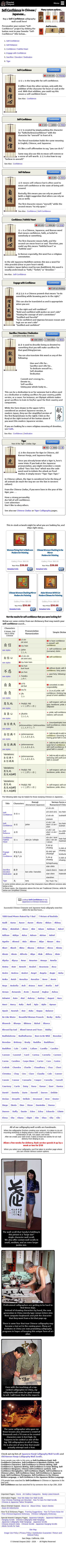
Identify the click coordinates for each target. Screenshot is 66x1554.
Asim (15, 998)
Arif (56, 985)
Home (18, 1494)
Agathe (5, 941)
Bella (58, 1017)
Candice (54, 1048)
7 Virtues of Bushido (48, 916)
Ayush (5, 1010)
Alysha (5, 960)
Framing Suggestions (33, 1512)
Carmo (5, 1061)
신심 (61, 225)
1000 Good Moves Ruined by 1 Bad (18, 916)
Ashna (55, 992)
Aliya (32, 954)
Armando (16, 992)
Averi (4, 1004)
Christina (6, 1073)
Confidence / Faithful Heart (17, 49)
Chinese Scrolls (28, 1524)
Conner (58, 1073)
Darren (44, 1092)
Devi (47, 1098)
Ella (51, 1117)
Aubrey (31, 998)
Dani (51, 1086)
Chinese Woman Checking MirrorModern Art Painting (22, 594)
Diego (5, 1105)
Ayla (36, 1004)
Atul (23, 998)
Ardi (23, 985)
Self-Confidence (12, 41)
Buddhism (49, 1042)
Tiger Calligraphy (42, 510)
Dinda (14, 1105)
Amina (5, 966)
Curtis (17, 1086)
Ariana (32, 985)
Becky (49, 1017)
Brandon (57, 1036)
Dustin (24, 1111)
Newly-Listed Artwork (50, 1494)
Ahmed (15, 941)
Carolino (16, 1061)
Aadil (4, 922)
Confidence (31, 99)
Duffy (15, 1111)
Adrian (43, 935)
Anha (60, 973)
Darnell (34, 1092)
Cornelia (48, 1080)
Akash (13, 947)
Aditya (16, 935)
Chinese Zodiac (24, 510)
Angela (43, 973)
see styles (6, 650)
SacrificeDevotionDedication (7, 872)
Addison (51, 929)
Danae (42, 1086)
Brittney (17, 1042)
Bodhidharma (25, 1036)
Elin (37, 1117)
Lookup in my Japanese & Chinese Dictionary (35, 901)
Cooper (37, 1080)
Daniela (15, 1092)
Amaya (43, 960)
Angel (34, 973)
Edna (40, 1111)
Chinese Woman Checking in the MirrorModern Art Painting (50, 553)
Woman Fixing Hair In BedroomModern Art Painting (20, 551)
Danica (59, 1086)
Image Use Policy (11, 1533)
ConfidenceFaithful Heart (7, 840)
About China (35, 1506)
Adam (41, 929)
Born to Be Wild (42, 1036)
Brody (27, 1042)
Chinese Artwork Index (11, 1524)
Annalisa (23, 979)
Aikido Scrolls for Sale (10, 1526)
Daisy (25, 1086)
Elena (5, 1117)
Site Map (33, 1530)
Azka (31, 1010)
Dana (33, 1086)
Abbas (48, 922)
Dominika (40, 1105)
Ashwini (6, 998)
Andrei (24, 973)
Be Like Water (9, 1017)
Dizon (30, 1105)
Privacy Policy (25, 1533)
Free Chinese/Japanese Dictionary (16, 1514)
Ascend (35, 992)
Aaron (30, 922)
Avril (29, 1004)
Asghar (45, 992)
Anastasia (43, 966)
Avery (13, 1004)
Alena (50, 947)
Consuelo (26, 1080)
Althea (49, 954)
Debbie (54, 1092)
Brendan (6, 1042)
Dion (22, 1105)
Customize (53, 70)
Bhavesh (6, 1023)
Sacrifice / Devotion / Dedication (19, 57)
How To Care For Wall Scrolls (45, 1500)
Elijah (29, 1117)
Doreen (5, 1111)
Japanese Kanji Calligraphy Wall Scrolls (40, 1454)
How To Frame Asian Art (53, 1512)
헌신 (61, 340)
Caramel (17, 1054)
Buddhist (6, 1048)
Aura (59, 998)
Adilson (5, 935)
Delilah (26, 1098)
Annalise (35, 979)
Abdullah (14, 929)
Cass (49, 1061)
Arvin (26, 992)
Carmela (46, 1054)
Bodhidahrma (8, 1036)
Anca (54, 966)
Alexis (14, 954)
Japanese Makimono (54, 1518)
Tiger (8, 61)
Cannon (6, 1054)
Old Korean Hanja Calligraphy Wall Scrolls (21, 1456)
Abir (33, 929)
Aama (13, 922)
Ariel (40, 985)
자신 (63, 125)
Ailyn (41, 941)
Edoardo (50, 1111)
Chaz (50, 1067)
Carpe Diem (28, 1061)
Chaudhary (39, 1067)
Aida (24, 941)
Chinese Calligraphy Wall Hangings (30, 1520)
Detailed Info (12, 569)
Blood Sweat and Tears (31, 1029)
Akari (4, 947)
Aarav (21, 922)
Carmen (57, 1054)
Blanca (46, 1023)
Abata (39, 922)
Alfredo (23, 954)
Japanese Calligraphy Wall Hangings (16, 1522)
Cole (50, 1073)
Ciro (24, 1073)
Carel (26, 1054)
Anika (5, 979)
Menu (59, 3)
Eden (32, 1111)
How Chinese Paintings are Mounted (16, 1500)
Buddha (37, 1042)
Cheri (58, 1067)
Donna (51, 1105)
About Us (25, 1506)
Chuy (16, 1073)
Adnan (33, 935)
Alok (40, 954)
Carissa (35, 1054)
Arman (5, 992)
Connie (5, 1080)
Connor (15, 1080)
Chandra (17, 1067)
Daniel (5, 1092)
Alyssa (15, 960)
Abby (4, 929)
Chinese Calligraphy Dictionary (43, 1514)
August (51, 998)
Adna (24, 935)
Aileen (33, 941)
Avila (21, 1004)
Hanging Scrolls (8, 1520)
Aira (58, 941)
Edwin (61, 1111)
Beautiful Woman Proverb (31, 1017)
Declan (5, 1098)
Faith (10, 429)
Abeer (25, 929)
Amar (23, 960)
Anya (4, 985)
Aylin (43, 1004)
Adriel (52, 935)
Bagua (39, 1010)
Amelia (53, 960)
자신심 (62, 76)
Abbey (57, 922)
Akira (21, 947)
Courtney (6, 1086)
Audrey (41, 998)
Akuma (30, 947)
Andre (5, 973)
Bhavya (17, 1023)
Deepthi (16, 1098)
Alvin (57, 954)
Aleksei (40, 947)
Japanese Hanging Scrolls (46, 1524)
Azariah (14, 1010)
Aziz (23, 1010)
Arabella (14, 985)
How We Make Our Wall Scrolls (30, 1498)
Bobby (48, 1029)
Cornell (59, 1080)
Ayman (52, 1004)
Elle (58, 1117)
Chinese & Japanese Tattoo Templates (17, 1502)
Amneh (22, 966)
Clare (31, 1073)
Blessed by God (9, 1029)
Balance (49, 1010)
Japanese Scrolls (40, 1522)
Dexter (56, 1098)
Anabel (32, 966)
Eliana (21, 1117)
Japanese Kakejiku (36, 1518)
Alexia (59, 947)
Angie (52, 973)
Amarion (33, 960)
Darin (24, 1092)
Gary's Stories (47, 1506)
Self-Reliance (11, 45)
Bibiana (27, 1023)
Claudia (40, 1073)
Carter (40, 1061)
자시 (63, 178)
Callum (33, 1048)
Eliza (44, 1117)
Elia (12, 1117)
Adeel (61, 929)
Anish (13, 979)
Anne (44, 979)
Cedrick (5, 1067)
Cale (16, 1048)
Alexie (5, 954)
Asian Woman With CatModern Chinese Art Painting (50, 594)
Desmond (37, 1098)
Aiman (50, 941)
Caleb (24, 1048)
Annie (53, 979)
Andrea (14, 973)
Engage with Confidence (16, 53)
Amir (14, 966)
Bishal (37, 1023)
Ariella (49, 985)
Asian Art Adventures (10, 1508)
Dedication (28, 434)
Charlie (27, 1067)
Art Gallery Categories (32, 1494)
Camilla (43, 1048)
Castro (57, 1061)
